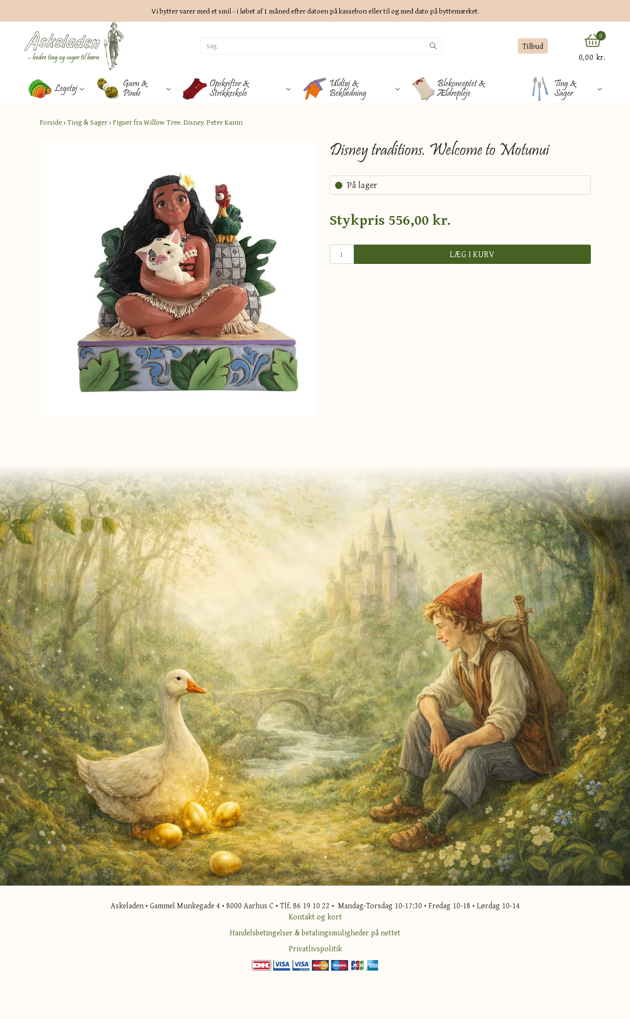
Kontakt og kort (315, 916)
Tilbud (532, 46)
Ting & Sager (87, 122)
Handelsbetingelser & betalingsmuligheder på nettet (315, 932)
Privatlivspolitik (315, 948)
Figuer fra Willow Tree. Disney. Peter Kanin (178, 122)
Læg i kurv (472, 254)
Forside (51, 122)
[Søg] (313, 46)
